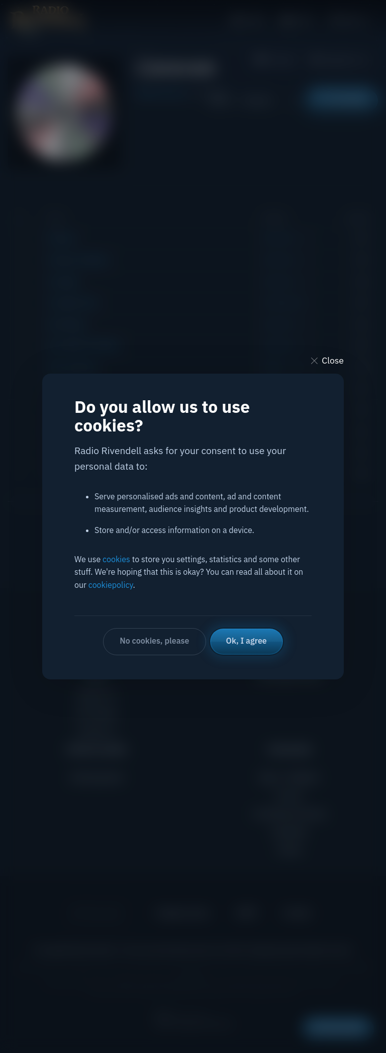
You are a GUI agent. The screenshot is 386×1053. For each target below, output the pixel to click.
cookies (116, 559)
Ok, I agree (246, 641)
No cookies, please (154, 641)
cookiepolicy (110, 585)
